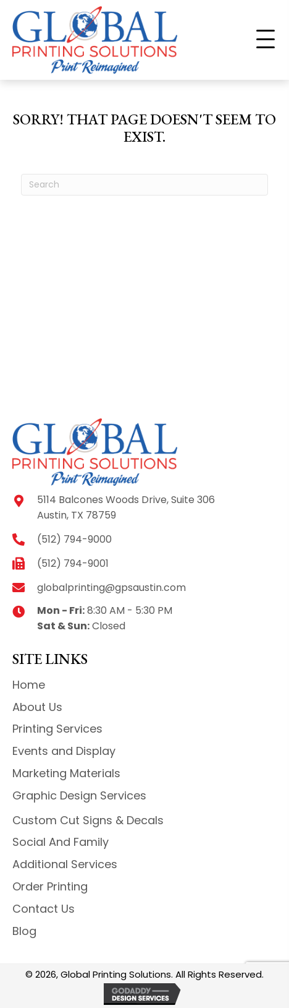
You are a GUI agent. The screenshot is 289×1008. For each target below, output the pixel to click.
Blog (24, 931)
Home (28, 684)
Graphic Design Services (79, 795)
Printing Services (57, 728)
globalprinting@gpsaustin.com (111, 587)
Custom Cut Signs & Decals (88, 820)
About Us (37, 707)
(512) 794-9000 (74, 539)
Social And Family (60, 842)
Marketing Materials (66, 773)
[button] (265, 40)
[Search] (144, 185)
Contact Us (43, 908)
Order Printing (50, 886)
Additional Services (64, 864)
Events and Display (63, 751)
